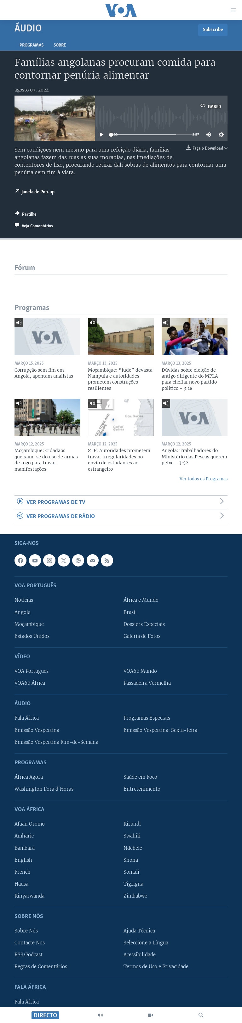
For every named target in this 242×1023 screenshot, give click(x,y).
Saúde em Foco (140, 777)
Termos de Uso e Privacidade (156, 967)
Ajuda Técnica (139, 931)
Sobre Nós (26, 931)
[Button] (26, 215)
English (23, 860)
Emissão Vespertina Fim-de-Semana (56, 742)
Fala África (26, 718)
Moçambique (29, 624)
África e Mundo (141, 600)
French (22, 872)
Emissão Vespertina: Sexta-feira (160, 730)
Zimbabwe (135, 896)
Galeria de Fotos (142, 636)
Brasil (130, 612)
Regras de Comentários (40, 967)
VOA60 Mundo (140, 671)
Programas (31, 45)
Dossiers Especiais (144, 624)
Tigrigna (133, 884)
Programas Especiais (147, 718)
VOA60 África (29, 683)
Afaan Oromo (29, 824)
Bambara (24, 848)
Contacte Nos (29, 943)
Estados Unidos (31, 636)
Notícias (23, 600)
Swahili (132, 836)
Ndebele (133, 848)
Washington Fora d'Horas (43, 789)
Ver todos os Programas (204, 479)
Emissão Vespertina (36, 730)
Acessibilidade (140, 955)
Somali (131, 872)
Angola (22, 612)
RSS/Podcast (28, 955)
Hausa (21, 884)
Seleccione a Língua (146, 943)
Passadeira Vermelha (147, 683)
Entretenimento (142, 789)
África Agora (28, 777)
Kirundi (132, 824)
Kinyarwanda (29, 896)
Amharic (24, 836)
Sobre (60, 45)
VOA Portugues (31, 671)
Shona (131, 860)
